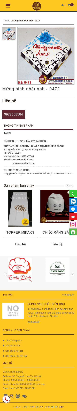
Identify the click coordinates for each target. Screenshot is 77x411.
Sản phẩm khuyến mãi (15, 356)
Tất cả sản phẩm (12, 340)
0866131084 (33, 380)
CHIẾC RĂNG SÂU (56, 232)
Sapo (61, 406)
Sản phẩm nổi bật (13, 351)
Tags (7, 133)
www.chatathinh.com (23, 159)
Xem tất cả (68, 294)
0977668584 (13, 114)
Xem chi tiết (33, 321)
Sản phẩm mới (11, 345)
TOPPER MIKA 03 (20, 232)
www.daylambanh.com (24, 163)
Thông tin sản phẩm (18, 125)
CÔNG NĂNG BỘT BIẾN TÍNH (46, 304)
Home (6, 20)
